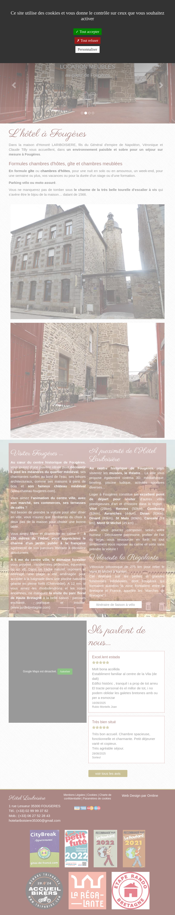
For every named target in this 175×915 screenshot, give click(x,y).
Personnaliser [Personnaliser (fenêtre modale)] (87, 49)
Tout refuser (87, 40)
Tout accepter (87, 32)
